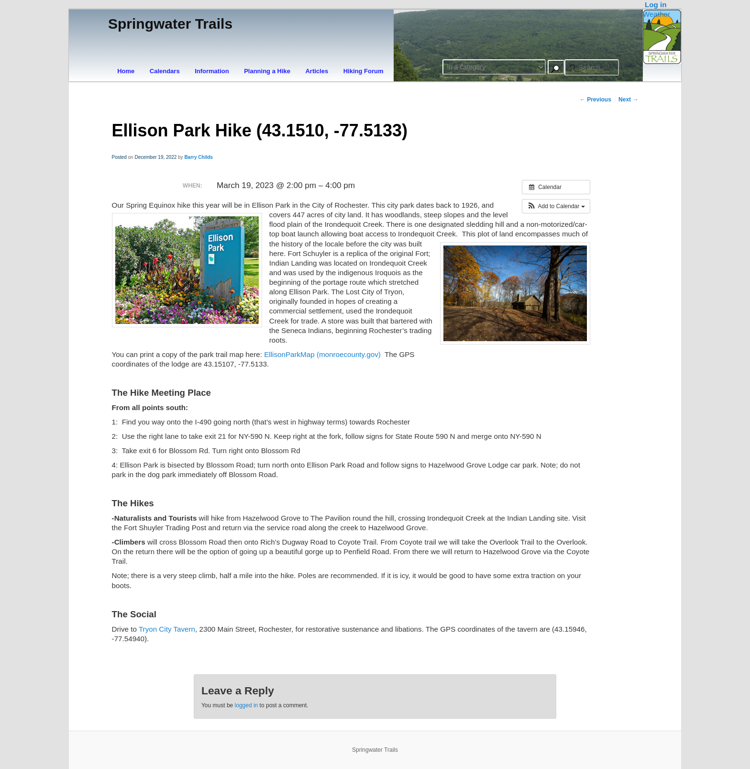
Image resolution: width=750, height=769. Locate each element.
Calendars (165, 71)
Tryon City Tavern (167, 629)
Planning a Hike (267, 71)
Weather (656, 14)
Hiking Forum (363, 71)
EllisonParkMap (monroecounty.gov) (323, 354)
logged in (246, 705)
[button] (556, 206)
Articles (316, 71)
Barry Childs (198, 157)
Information (212, 71)
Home (125, 71)
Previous (595, 99)
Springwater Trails (170, 24)
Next (628, 99)
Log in (656, 4)
